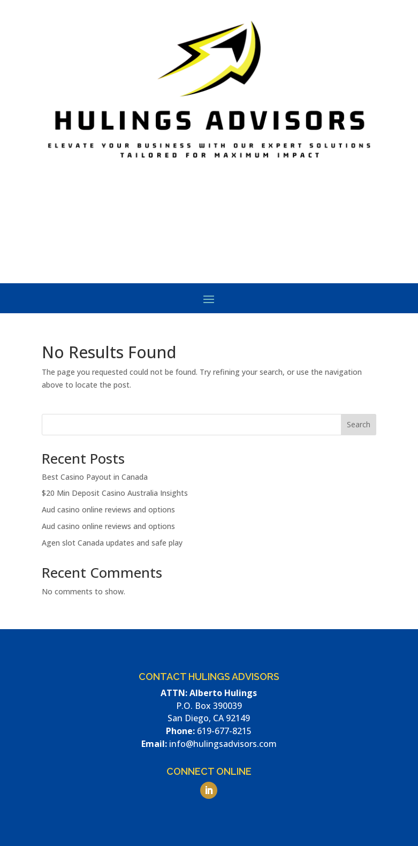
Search (358, 424)
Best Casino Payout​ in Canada (95, 477)
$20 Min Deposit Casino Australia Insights (115, 493)
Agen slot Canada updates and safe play (112, 543)
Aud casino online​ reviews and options (108, 509)
